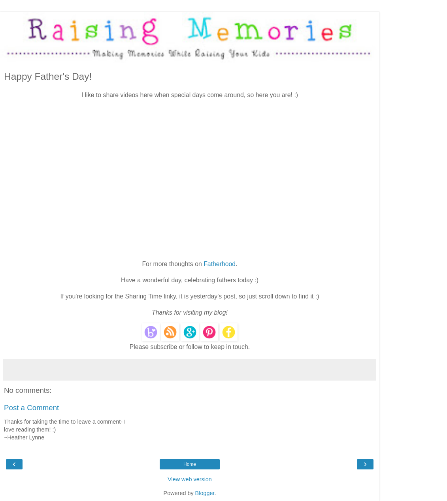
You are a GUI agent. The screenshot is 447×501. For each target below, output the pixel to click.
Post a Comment (31, 407)
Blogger (205, 493)
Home (189, 464)
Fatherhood (220, 264)
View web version (190, 479)
